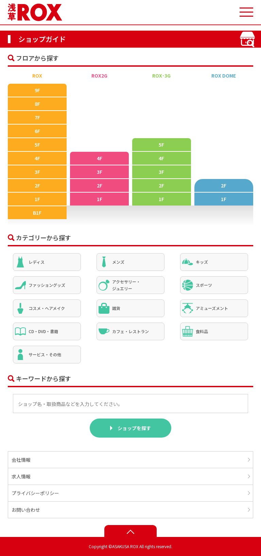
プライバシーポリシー (35, 493)
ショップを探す (134, 428)
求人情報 (21, 476)
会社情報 (21, 459)
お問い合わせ (26, 509)
